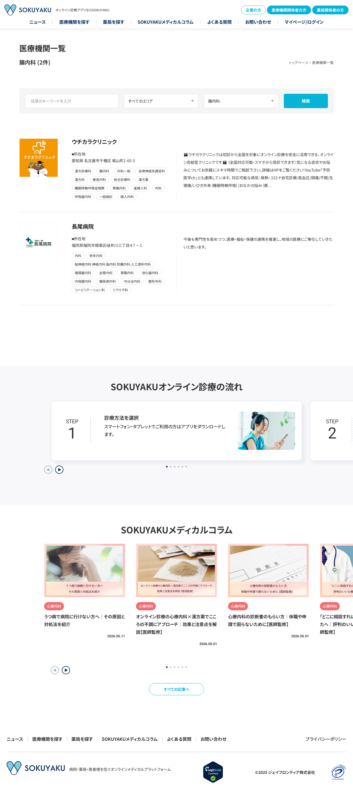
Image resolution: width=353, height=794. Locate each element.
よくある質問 (219, 22)
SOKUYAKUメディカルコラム (166, 22)
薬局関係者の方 (330, 10)
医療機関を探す (74, 22)
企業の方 (253, 10)
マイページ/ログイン (304, 22)
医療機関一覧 (323, 62)
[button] (66, 670)
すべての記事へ (176, 689)
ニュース (37, 22)
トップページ (299, 62)
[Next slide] (59, 470)
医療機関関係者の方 (289, 10)
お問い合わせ (258, 22)
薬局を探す (113, 22)
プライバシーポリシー (326, 739)
